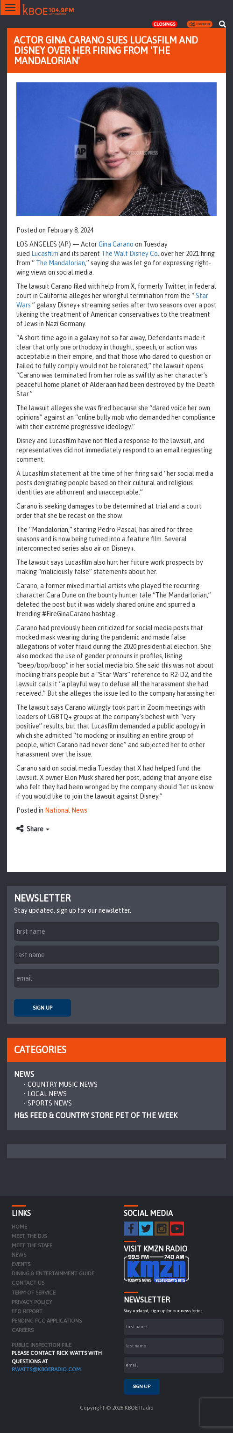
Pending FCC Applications (47, 1320)
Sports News (50, 1103)
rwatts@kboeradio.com (46, 1369)
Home (19, 1226)
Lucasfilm (44, 253)
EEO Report (27, 1311)
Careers (23, 1330)
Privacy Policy (32, 1302)
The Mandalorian (60, 263)
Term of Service (34, 1292)
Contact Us (28, 1283)
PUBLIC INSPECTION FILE (41, 1345)
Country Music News (63, 1084)
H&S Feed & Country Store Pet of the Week (95, 1115)
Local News (47, 1094)
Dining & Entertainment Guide (53, 1273)
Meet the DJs (29, 1236)
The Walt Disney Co (129, 253)
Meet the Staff (32, 1245)
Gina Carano (116, 244)
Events (21, 1264)
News (24, 1074)
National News (66, 810)
